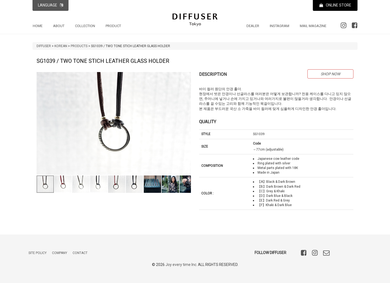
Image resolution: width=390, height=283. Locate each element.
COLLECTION (85, 26)
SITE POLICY (37, 253)
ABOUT (58, 26)
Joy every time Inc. (181, 265)
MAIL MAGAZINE (313, 26)
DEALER (252, 26)
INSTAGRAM (279, 26)
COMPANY (59, 253)
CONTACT (80, 253)
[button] (186, 77)
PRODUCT (113, 26)
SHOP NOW (330, 74)
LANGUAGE (50, 5)
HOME (38, 26)
